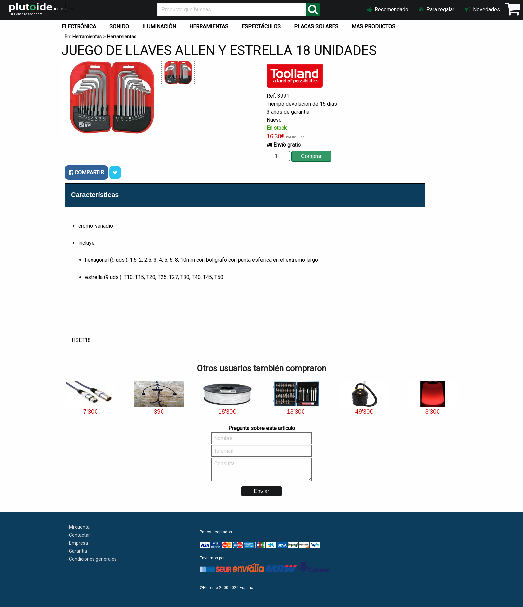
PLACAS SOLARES (316, 26)
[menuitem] (80, 25)
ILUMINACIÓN (159, 26)
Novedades (482, 9)
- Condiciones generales (91, 559)
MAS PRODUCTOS (373, 26)
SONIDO (119, 26)
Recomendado (387, 9)
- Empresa (77, 543)
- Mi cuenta (78, 527)
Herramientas (87, 37)
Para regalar (436, 9)
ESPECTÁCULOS (261, 26)
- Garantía (76, 551)
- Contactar (78, 535)
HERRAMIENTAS (208, 26)
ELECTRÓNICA (79, 26)
